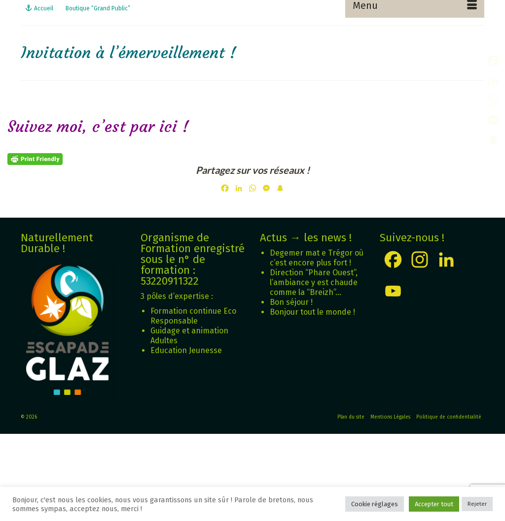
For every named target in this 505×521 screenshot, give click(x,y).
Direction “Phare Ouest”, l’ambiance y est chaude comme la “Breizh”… (314, 282)
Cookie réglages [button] (374, 504)
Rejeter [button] (477, 504)
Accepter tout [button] (434, 504)
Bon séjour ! (291, 302)
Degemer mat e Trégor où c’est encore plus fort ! (316, 257)
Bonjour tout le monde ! (312, 312)
